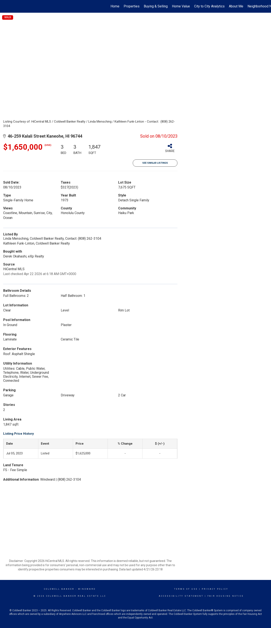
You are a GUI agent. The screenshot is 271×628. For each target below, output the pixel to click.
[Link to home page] (5, 6)
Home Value (181, 6)
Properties (132, 6)
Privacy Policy (215, 589)
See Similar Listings (155, 163)
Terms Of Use (186, 589)
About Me (236, 6)
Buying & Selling (156, 6)
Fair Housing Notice (225, 596)
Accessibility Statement (181, 596)
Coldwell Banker (59, 589)
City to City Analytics (209, 6)
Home (115, 6)
